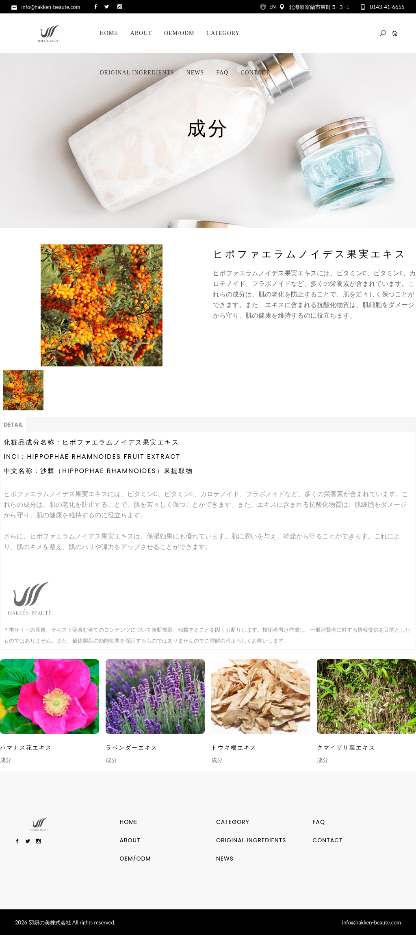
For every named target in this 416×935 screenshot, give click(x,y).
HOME (129, 822)
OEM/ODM (135, 858)
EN (272, 7)
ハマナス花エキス (26, 747)
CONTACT (328, 840)
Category (232, 822)
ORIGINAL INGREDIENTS (251, 840)
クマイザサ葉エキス (346, 747)
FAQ (319, 822)
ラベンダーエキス (132, 747)
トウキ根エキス (234, 747)
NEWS (225, 858)
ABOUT (130, 840)
